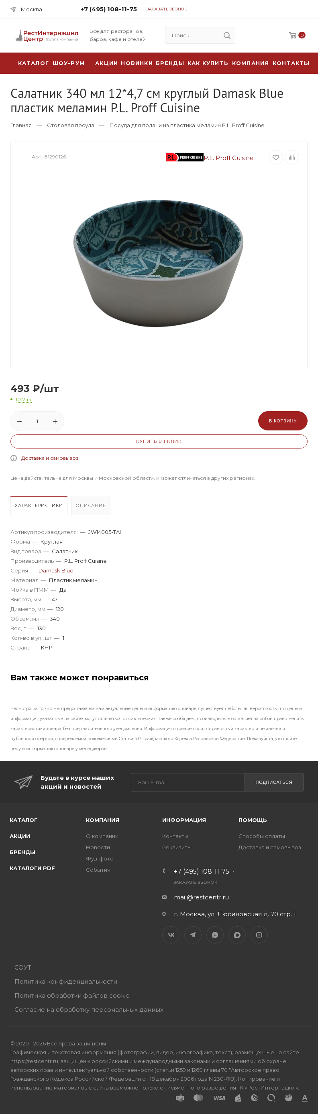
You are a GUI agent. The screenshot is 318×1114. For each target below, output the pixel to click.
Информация (184, 820)
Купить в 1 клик (159, 441)
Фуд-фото (100, 858)
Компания (250, 63)
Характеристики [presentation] (39, 505)
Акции (20, 836)
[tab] (39, 507)
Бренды (170, 63)
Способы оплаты (261, 836)
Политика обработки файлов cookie (72, 995)
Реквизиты (177, 847)
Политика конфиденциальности (65, 981)
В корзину (283, 420)
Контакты (291, 63)
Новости (98, 847)
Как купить (208, 63)
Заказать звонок (167, 9)
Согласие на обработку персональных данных (88, 1009)
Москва (31, 9)
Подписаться (273, 782)
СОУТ (22, 967)
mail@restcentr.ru (201, 897)
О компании (102, 836)
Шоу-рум (69, 63)
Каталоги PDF (32, 868)
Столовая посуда (70, 125)
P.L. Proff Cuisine (210, 158)
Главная (21, 125)
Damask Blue (56, 570)
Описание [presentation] (90, 505)
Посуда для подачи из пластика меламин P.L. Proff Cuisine (187, 125)
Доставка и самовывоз (50, 458)
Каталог (23, 820)
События (98, 869)
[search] (226, 35)
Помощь (252, 820)
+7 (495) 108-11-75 (109, 9)
